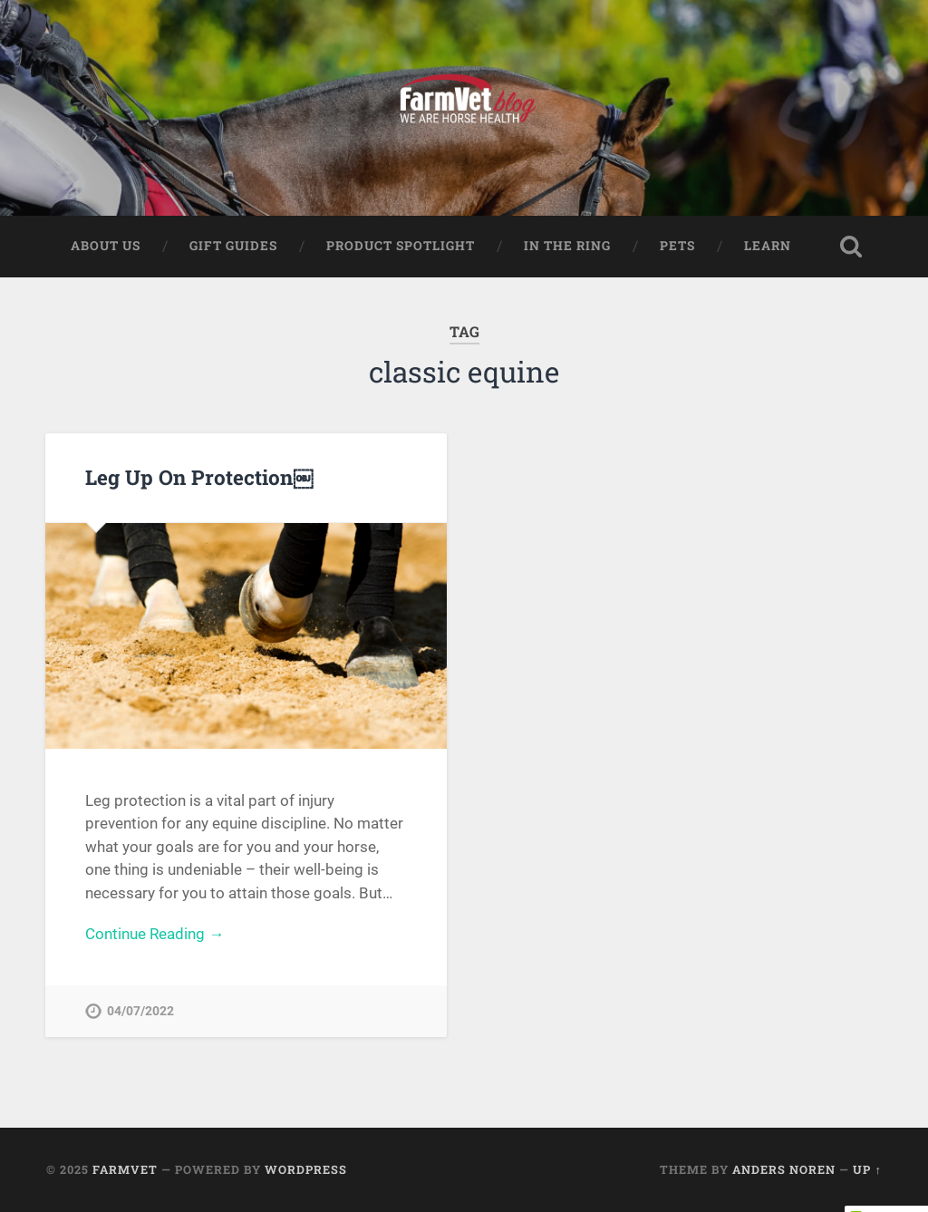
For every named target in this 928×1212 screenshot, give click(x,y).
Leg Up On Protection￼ (199, 476)
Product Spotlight (400, 246)
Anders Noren (784, 1169)
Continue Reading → (154, 934)
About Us (105, 246)
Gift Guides (233, 246)
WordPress (306, 1169)
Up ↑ (867, 1169)
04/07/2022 (140, 1011)
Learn (767, 246)
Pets (677, 246)
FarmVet (125, 1169)
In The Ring (567, 246)
